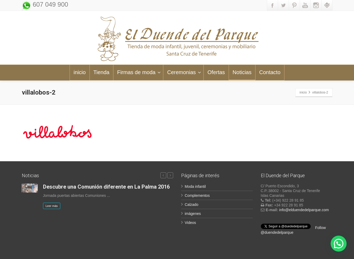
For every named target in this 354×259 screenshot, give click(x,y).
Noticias (242, 72)
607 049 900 (49, 4)
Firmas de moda (139, 72)
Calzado (191, 204)
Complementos (197, 195)
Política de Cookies (317, 252)
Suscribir (162, 231)
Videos (190, 222)
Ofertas (216, 72)
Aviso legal (270, 252)
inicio (80, 72)
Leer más (52, 205)
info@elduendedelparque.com (304, 210)
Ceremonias (184, 72)
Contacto (269, 72)
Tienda (101, 72)
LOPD (291, 252)
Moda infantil (195, 186)
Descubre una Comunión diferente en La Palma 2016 (106, 187)
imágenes (193, 213)
